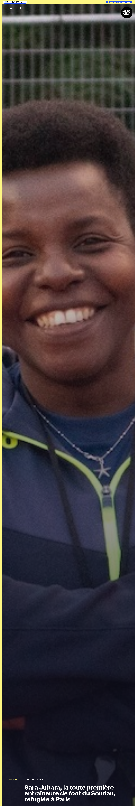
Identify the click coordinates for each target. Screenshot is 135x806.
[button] (11, 8)
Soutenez (113, 2)
